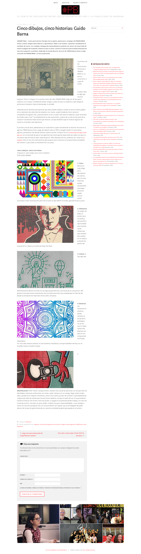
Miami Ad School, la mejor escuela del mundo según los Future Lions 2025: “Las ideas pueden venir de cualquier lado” (108, 73)
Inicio (56, 3)
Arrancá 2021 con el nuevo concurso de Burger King (108, 153)
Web (21, 483)
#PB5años (29, 422)
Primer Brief (58, 424)
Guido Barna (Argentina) (47, 424)
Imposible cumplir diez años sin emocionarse (106, 133)
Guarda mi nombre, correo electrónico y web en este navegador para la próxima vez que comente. (50, 488)
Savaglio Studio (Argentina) (70, 424)
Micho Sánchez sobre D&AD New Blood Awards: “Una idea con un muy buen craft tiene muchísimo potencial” (108, 111)
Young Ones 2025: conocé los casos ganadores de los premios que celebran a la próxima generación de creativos (108, 99)
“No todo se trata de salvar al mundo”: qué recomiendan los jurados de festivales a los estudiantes (105, 121)
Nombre (23, 475)
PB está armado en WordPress (56, 550)
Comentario (24, 456)
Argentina (37, 424)
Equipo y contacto (80, 3)
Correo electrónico (26, 479)
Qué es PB (65, 3)
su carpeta (23, 140)
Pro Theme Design (89, 550)
